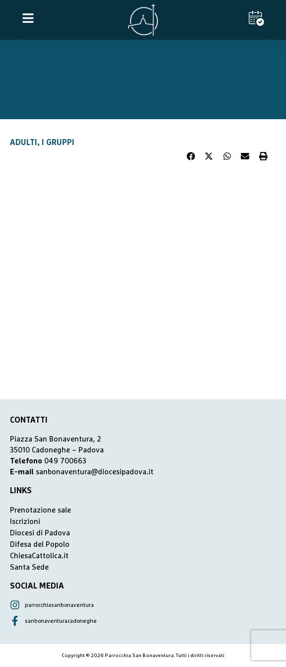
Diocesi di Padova (40, 533)
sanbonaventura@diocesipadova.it (94, 472)
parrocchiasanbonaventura (59, 605)
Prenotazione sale (40, 510)
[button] (191, 156)
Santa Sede (29, 567)
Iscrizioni (25, 521)
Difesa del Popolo (40, 544)
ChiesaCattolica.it (39, 556)
